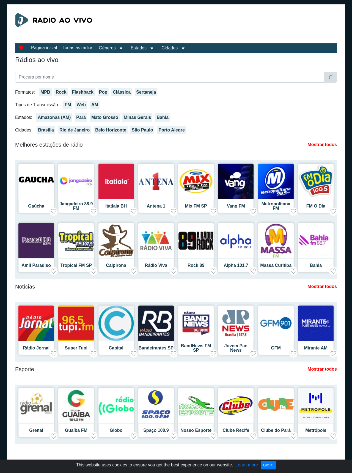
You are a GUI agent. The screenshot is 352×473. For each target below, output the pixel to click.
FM (68, 104)
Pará (81, 117)
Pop (103, 92)
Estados (139, 48)
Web (81, 104)
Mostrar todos (322, 144)
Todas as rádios (77, 47)
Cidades (169, 48)
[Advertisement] (226, 27)
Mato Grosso (104, 117)
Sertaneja (146, 92)
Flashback (83, 92)
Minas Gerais (137, 117)
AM (94, 104)
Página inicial (44, 47)
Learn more (246, 465)
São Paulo (142, 130)
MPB (45, 92)
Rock (61, 92)
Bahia (162, 117)
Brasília (46, 130)
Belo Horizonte (110, 130)
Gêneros (107, 48)
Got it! (268, 465)
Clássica (122, 92)
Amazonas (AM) (54, 117)
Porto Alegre (171, 130)
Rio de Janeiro (74, 130)
